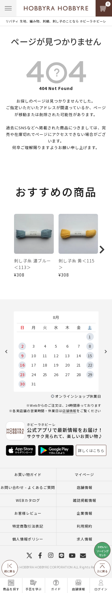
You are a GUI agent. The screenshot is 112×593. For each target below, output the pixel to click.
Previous (8, 353)
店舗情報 (69, 412)
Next (103, 353)
